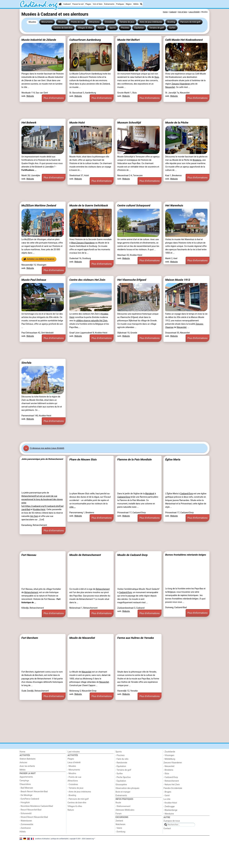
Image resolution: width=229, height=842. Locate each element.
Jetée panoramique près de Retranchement (42, 459)
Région (128, 4)
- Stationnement (123, 806)
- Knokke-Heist (170, 803)
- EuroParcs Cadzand (29, 799)
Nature (101, 28)
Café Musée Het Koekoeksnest (184, 39)
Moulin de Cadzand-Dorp (132, 555)
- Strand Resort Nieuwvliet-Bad (34, 817)
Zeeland (119, 821)
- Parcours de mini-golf (78, 799)
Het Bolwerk (28, 122)
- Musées (72, 766)
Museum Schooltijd (129, 122)
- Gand (167, 795)
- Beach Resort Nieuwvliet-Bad (34, 791)
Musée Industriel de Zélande (38, 39)
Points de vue (77, 22)
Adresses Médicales (125, 810)
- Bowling (72, 795)
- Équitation (121, 766)
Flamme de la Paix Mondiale (134, 459)
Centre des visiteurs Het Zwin (87, 279)
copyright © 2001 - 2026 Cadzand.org (82, 838)
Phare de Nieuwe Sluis (83, 459)
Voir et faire (97, 4)
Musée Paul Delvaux (33, 279)
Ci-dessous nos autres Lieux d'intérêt (47, 448)
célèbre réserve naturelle (91, 320)
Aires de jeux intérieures (151, 22)
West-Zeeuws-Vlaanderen (83, 243)
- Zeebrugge (169, 806)
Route (118, 802)
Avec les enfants (27, 766)
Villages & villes (85, 28)
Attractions (94, 22)
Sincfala (26, 362)
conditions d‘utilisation (42, 838)
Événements (109, 4)
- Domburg (120, 831)
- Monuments (74, 770)
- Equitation (121, 781)
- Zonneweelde (26, 824)
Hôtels (23, 831)
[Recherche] (141, 4)
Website (30, 96)
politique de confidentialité (59, 838)
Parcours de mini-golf (190, 22)
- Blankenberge (170, 810)
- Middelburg (169, 759)
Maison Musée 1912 (177, 279)
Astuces (23, 762)
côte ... (72, 507)
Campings (24, 780)
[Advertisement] (107, 110)
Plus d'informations (54, 98)
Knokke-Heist (39, 509)
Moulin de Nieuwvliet (82, 638)
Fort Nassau (28, 555)
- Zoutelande (169, 751)
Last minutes (74, 751)
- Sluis (166, 773)
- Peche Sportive (123, 777)
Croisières (109, 22)
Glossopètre (121, 784)
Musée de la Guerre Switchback (88, 205)
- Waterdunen (26, 821)
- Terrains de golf (123, 770)
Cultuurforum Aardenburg (85, 39)
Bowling (171, 22)
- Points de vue (74, 777)
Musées (32, 22)
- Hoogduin (25, 802)
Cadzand (67, 4)
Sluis (156, 77)
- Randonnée (121, 762)
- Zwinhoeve (25, 828)
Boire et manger (123, 792)
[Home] (60, 4)
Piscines (125, 28)
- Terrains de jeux (75, 788)
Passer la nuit (78, 4)
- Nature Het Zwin (172, 784)
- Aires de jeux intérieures (79, 791)
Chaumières (25, 784)
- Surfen (119, 773)
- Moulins (72, 773)
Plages (88, 4)
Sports (113, 28)
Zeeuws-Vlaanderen (181, 84)
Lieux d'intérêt (74, 762)
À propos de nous (172, 821)
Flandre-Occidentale (173, 788)
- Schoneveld (25, 813)
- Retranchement (171, 781)
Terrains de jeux (127, 22)
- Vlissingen (169, 755)
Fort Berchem (29, 638)
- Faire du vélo (122, 759)
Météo (136, 4)
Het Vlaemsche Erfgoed (131, 279)
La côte (167, 799)
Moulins (62, 22)
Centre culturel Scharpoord (133, 205)
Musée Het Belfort (128, 39)
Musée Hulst (77, 122)
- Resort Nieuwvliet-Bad (30, 810)
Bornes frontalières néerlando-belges (185, 554)
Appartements (26, 777)
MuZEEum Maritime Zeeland (38, 205)
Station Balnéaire (27, 759)
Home (22, 751)
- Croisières (73, 784)
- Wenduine (169, 814)
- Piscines (120, 755)
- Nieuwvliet (169, 766)
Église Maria (172, 459)
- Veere (119, 828)
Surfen (172, 28)
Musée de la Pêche (176, 122)
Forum (119, 813)
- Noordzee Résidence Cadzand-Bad (36, 806)
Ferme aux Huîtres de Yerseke (135, 638)
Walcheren (120, 824)
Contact (167, 828)
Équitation (139, 28)
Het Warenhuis (174, 205)
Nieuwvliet (170, 87)
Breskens (197, 160)
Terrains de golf (156, 28)
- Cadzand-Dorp (171, 777)
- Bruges (167, 792)
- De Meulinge (26, 795)
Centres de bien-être (63, 28)
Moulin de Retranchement (85, 555)
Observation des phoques (127, 788)
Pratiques (120, 4)
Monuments (47, 22)
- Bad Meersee (26, 788)
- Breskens (168, 770)
